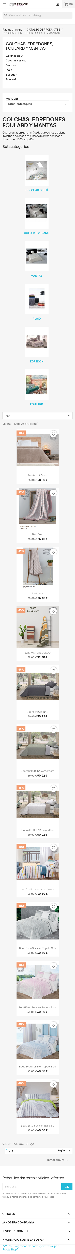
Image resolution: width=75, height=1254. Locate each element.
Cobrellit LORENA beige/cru (37, 830)
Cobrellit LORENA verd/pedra (37, 771)
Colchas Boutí (15, 56)
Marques (12, 98)
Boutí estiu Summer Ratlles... (37, 1125)
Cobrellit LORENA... (37, 711)
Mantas (11, 65)
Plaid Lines (37, 593)
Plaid (9, 70)
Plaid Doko (37, 534)
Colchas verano (16, 60)
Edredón (11, 74)
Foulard (11, 79)
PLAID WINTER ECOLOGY (38, 652)
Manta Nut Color (37, 475)
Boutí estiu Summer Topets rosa (37, 1007)
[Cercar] (37, 15)
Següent (64, 1151)
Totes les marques (37, 104)
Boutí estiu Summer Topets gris (37, 948)
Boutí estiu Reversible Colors (37, 889)
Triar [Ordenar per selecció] (37, 416)
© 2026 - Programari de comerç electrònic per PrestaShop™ (30, 1247)
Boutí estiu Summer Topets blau (37, 1066)
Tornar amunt (58, 1160)
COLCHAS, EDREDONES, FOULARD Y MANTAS (29, 46)
